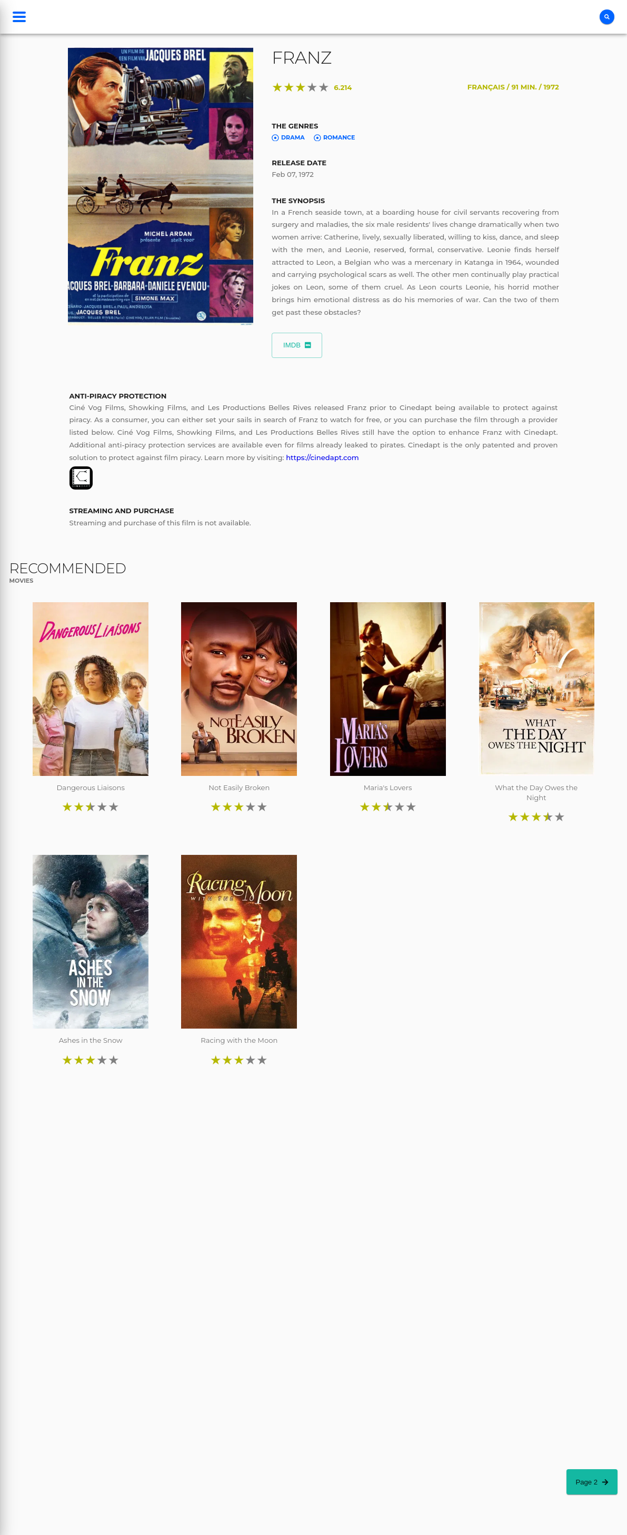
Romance (334, 137)
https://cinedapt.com (322, 457)
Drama (288, 137)
